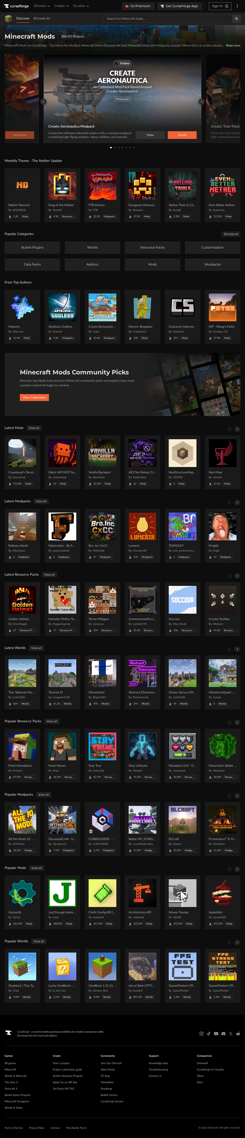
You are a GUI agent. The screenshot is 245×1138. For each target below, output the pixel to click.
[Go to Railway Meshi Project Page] (22, 536)
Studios (81, 6)
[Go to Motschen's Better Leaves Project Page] (222, 756)
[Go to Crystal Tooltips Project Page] (222, 609)
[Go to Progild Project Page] (222, 536)
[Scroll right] (237, 429)
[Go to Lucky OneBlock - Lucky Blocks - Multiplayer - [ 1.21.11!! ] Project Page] (62, 976)
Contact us (155, 1076)
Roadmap (106, 1088)
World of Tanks (14, 1108)
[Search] (237, 19)
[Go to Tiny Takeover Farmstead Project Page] (22, 682)
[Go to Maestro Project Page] (22, 317)
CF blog (105, 1076)
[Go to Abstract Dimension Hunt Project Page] (142, 682)
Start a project (61, 1063)
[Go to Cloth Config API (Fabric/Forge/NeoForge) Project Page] (102, 902)
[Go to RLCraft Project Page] (182, 829)
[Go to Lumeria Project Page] (142, 536)
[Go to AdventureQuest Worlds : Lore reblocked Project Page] (222, 682)
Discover (23, 18)
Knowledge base (158, 1063)
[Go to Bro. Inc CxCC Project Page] (102, 536)
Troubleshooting (158, 1069)
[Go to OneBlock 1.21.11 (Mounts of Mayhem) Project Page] (102, 976)
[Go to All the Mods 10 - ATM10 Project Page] (22, 829)
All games (10, 1063)
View (150, 135)
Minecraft (10, 1069)
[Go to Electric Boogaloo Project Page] (142, 317)
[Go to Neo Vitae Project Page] (222, 462)
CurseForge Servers (112, 1101)
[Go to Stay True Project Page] (102, 756)
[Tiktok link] (208, 1033)
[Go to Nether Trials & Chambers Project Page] (182, 195)
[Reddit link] (238, 1033)
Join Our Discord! (111, 1063)
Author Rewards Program (68, 1076)
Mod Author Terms (76, 1128)
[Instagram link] (201, 1033)
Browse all (231, 234)
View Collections (34, 397)
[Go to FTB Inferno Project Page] (102, 195)
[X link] (230, 1033)
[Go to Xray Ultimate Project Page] (142, 756)
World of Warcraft (16, 1076)
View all (34, 428)
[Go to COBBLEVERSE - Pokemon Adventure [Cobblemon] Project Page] (102, 829)
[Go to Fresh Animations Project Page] (22, 756)
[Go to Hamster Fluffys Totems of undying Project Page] (62, 609)
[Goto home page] (17, 6)
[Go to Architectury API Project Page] (142, 902)
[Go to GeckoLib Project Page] (22, 902)
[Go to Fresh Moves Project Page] (62, 756)
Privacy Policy (36, 1128)
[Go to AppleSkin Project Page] (222, 902)
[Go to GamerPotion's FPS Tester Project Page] (182, 976)
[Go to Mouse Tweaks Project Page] (182, 902)
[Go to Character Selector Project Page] (182, 317)
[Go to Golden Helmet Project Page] (22, 609)
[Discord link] (223, 1033)
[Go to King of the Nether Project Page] (62, 195)
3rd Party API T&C (64, 1088)
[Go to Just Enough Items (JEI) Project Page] (62, 902)
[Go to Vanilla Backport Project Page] (102, 462)
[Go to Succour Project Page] (182, 609)
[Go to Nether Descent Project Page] (22, 195)
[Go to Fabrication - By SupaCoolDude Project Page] (62, 536)
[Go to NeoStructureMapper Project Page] (182, 462)
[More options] (237, 6)
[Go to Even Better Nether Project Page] (222, 195)
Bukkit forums (109, 1095)
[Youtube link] (216, 1033)
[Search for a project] (168, 18)
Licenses (55, 1128)
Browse (42, 6)
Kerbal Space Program (18, 1095)
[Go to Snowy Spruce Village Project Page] (182, 682)
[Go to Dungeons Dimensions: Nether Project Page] (142, 195)
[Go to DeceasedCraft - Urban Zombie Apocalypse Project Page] (62, 829)
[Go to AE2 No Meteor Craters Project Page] (142, 462)
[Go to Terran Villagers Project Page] (102, 609)
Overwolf (202, 1063)
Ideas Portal (108, 1069)
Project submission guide (67, 1069)
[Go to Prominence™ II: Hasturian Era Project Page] (222, 829)
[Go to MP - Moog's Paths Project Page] (222, 317)
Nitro (200, 1082)
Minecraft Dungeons (17, 1101)
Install (182, 135)
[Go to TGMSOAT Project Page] (182, 536)
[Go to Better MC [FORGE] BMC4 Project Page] (142, 829)
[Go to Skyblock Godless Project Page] (62, 317)
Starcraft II (11, 1088)
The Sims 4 (11, 1082)
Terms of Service (14, 1128)
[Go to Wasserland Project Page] (102, 682)
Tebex (200, 1076)
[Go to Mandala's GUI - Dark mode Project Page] (182, 756)
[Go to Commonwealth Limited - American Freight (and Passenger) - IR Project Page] (142, 609)
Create (61, 6)
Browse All (42, 18)
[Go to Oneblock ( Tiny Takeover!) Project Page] (22, 976)
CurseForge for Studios (210, 1069)
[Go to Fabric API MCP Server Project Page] (62, 462)
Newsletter (107, 1082)
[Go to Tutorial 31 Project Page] (62, 682)
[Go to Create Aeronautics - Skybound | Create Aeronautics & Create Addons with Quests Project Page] (102, 317)
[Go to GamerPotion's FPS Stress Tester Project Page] (222, 976)
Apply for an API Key (65, 1082)
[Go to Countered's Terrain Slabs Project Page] (22, 462)
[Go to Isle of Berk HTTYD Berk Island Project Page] (142, 976)
